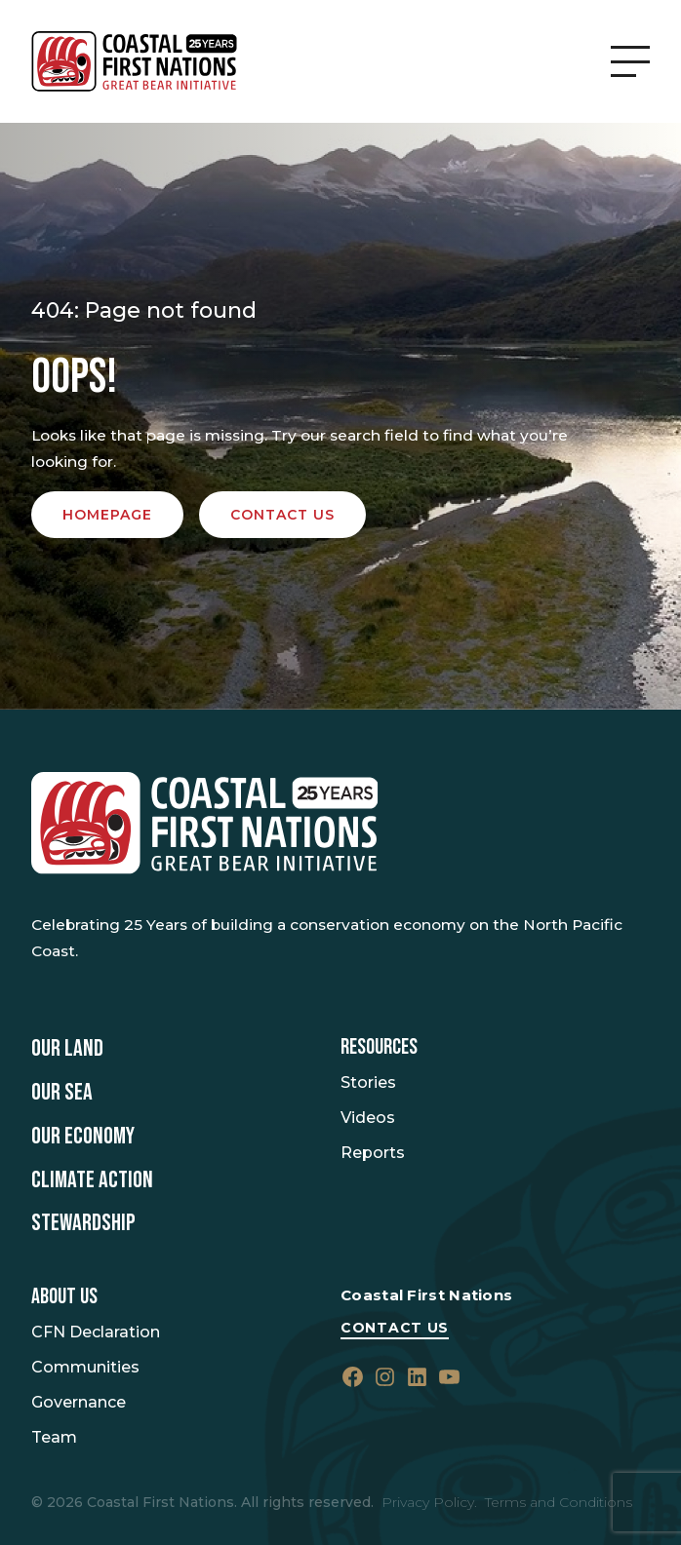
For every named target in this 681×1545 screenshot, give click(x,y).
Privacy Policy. (429, 1502)
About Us (64, 1297)
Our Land (67, 1048)
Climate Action (92, 1180)
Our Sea (62, 1092)
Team (54, 1437)
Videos (367, 1117)
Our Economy (83, 1136)
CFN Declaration (95, 1332)
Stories (368, 1082)
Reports (372, 1152)
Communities (85, 1367)
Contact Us (394, 1327)
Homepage (107, 514)
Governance (78, 1402)
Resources (379, 1048)
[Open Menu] (630, 61)
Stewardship (83, 1223)
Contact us (282, 514)
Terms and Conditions (558, 1502)
